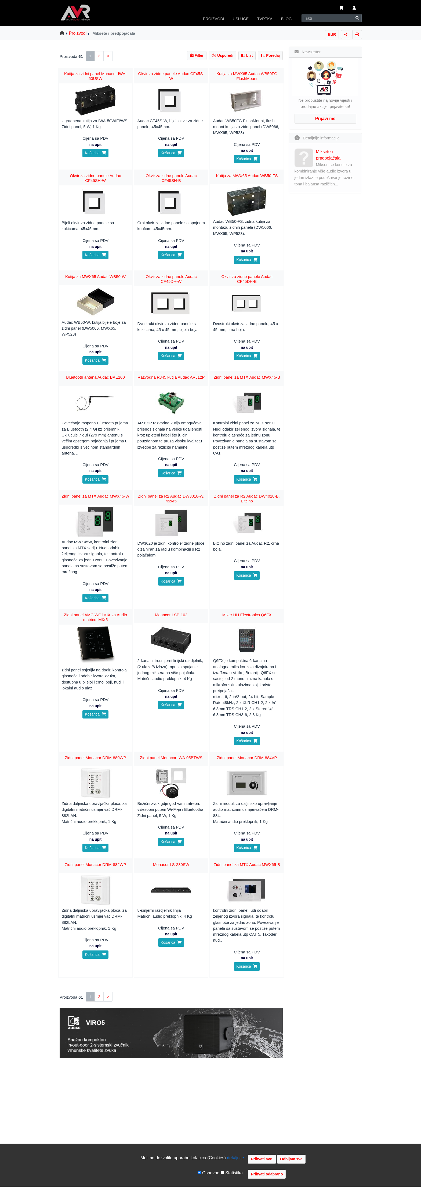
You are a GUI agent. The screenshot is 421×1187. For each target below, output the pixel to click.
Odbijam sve (291, 1159)
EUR (332, 34)
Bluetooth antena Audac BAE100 (95, 377)
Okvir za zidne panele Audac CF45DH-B (246, 279)
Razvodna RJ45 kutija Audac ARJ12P (171, 377)
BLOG (286, 19)
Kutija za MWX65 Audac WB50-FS (247, 175)
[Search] (327, 18)
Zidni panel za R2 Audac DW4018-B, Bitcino (247, 498)
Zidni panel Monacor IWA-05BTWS (171, 757)
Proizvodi (78, 33)
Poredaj (270, 55)
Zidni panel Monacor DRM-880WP (95, 757)
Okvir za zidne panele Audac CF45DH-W (171, 279)
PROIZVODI (213, 19)
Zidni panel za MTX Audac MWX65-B (247, 864)
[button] (354, 8)
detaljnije (235, 1158)
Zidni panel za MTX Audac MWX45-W (95, 496)
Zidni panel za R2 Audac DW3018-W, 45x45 (171, 498)
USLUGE (241, 19)
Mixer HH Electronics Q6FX (246, 614)
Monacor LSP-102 (171, 614)
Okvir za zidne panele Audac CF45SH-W (95, 178)
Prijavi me (325, 118)
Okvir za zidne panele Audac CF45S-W (171, 76)
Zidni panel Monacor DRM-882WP (95, 864)
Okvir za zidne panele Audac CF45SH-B (171, 178)
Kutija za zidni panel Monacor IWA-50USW (95, 76)
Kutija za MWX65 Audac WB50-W (95, 276)
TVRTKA (265, 19)
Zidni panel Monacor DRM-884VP (247, 757)
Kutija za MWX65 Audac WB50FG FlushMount (246, 76)
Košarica (95, 153)
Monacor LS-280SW (171, 864)
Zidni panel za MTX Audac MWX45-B (247, 377)
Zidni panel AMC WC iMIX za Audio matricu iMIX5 (95, 617)
